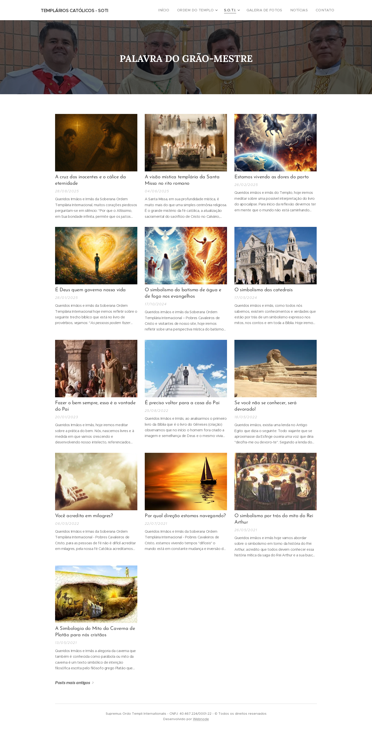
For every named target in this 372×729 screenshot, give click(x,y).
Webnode (201, 719)
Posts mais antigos (72, 682)
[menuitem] (175, 10)
